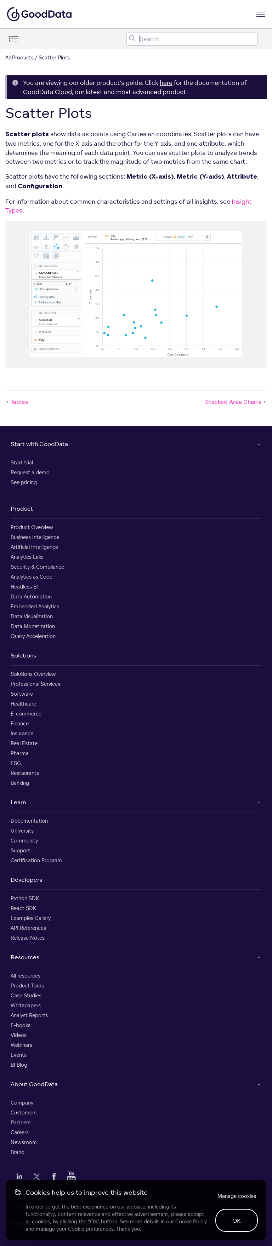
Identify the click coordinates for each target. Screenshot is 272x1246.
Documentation (29, 821)
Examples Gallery (31, 918)
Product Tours (27, 986)
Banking (20, 783)
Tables (16, 401)
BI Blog (19, 1065)
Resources (25, 957)
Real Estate (24, 743)
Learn (18, 802)
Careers (20, 1132)
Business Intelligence (35, 537)
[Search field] (192, 39)
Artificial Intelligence (34, 547)
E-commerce (26, 714)
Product (22, 508)
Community (24, 841)
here (166, 82)
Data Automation (31, 596)
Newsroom (24, 1142)
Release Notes (28, 938)
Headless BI (24, 587)
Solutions (23, 655)
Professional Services (35, 684)
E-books (20, 1025)
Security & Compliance (37, 567)
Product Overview (32, 527)
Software (22, 694)
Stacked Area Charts (236, 401)
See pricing (24, 482)
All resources (25, 976)
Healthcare (23, 704)
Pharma (20, 753)
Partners (20, 1122)
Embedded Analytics (35, 606)
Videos (19, 1035)
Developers (26, 879)
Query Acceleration (33, 636)
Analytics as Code (31, 577)
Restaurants (25, 773)
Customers (23, 1112)
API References (28, 928)
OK (236, 1220)
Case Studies (26, 995)
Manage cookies (236, 1196)
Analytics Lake (27, 557)
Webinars (21, 1045)
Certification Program (36, 860)
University (22, 831)
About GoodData (34, 1084)
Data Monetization (33, 626)
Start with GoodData (39, 443)
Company (22, 1103)
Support (20, 850)
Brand (17, 1152)
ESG (16, 763)
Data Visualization (32, 616)
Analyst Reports (29, 1015)
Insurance (22, 733)
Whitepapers (26, 1005)
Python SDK (25, 898)
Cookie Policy (191, 1221)
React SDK (23, 908)
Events (19, 1055)
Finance (20, 723)
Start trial (22, 462)
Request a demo (30, 472)
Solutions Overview (33, 674)
